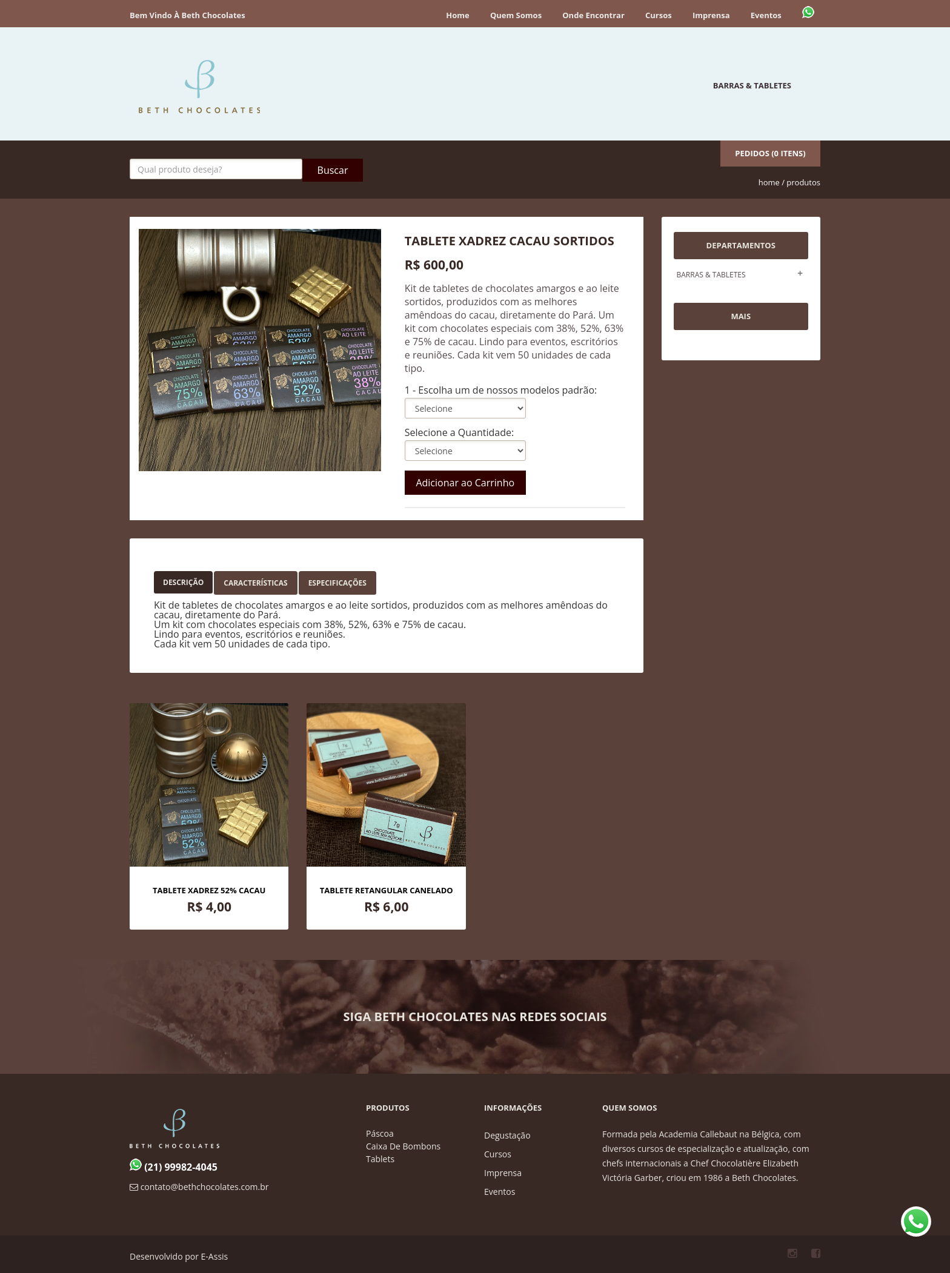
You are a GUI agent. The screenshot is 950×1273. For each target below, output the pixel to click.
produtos (803, 182)
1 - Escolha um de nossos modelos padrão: (501, 390)
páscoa (380, 1133)
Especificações (337, 583)
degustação (507, 1135)
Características (255, 583)
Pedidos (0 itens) (770, 153)
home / (772, 182)
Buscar (332, 170)
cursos (497, 1154)
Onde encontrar (593, 15)
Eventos (766, 15)
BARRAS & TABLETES (752, 85)
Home (457, 15)
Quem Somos (516, 15)
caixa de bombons (403, 1146)
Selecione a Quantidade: (459, 432)
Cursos (658, 15)
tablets (380, 1159)
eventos (499, 1191)
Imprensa (711, 15)
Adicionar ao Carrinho (465, 482)
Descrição (183, 582)
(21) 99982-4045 (174, 1167)
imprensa (503, 1173)
